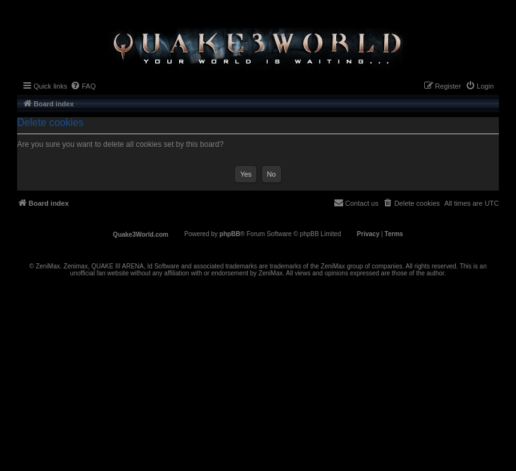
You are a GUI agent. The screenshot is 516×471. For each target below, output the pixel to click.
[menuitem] (83, 86)
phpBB (230, 233)
